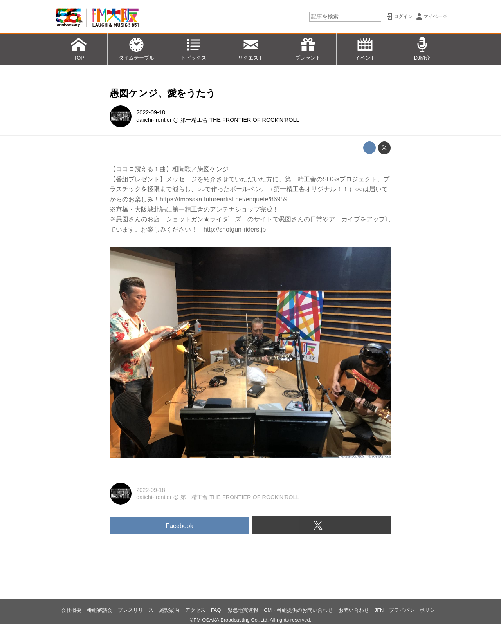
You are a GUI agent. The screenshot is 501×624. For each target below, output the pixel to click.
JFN (379, 610)
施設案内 (169, 610)
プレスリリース (135, 610)
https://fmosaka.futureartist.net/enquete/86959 (223, 199)
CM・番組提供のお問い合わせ (298, 610)
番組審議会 (99, 610)
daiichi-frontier (153, 120)
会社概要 (71, 610)
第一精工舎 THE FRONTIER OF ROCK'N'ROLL (239, 120)
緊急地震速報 (243, 610)
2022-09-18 (150, 112)
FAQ (216, 610)
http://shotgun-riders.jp (235, 229)
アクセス (195, 610)
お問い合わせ (354, 610)
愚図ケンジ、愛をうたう (163, 93)
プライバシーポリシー (414, 610)
